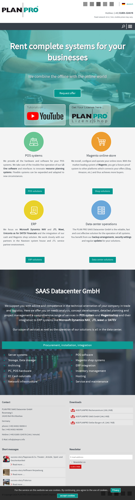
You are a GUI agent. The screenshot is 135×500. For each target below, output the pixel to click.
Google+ (98, 4)
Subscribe (75, 466)
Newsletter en (79, 462)
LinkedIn (105, 4)
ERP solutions (35, 259)
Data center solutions (102, 259)
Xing (112, 4)
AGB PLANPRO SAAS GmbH (92, 416)
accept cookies (67, 495)
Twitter (92, 4)
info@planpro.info (16, 439)
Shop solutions (102, 191)
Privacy (115, 490)
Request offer (67, 93)
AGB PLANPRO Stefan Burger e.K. (95, 422)
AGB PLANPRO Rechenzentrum (94, 410)
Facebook (85, 4)
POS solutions (35, 191)
